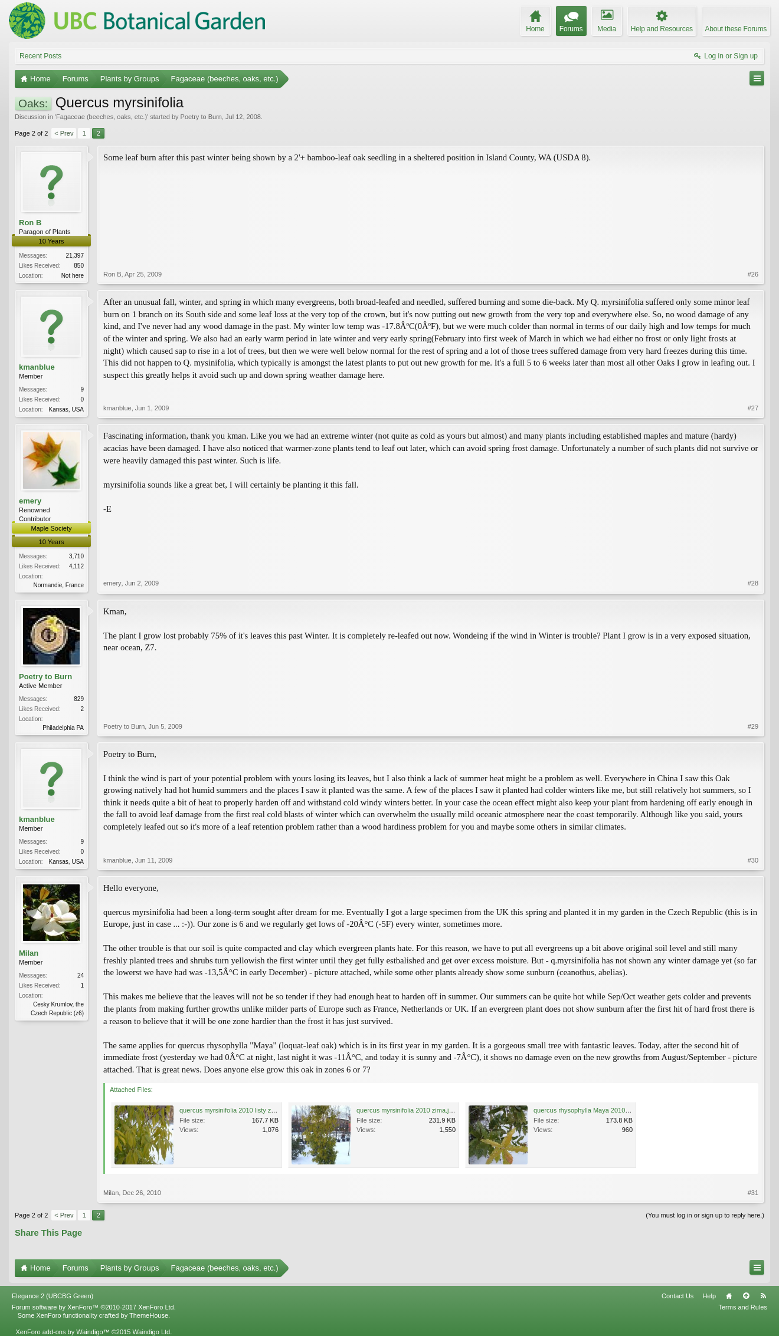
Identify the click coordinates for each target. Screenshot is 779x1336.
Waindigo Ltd (151, 1331)
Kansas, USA (66, 409)
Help (709, 1295)
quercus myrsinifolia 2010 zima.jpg (406, 1110)
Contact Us (677, 1295)
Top (746, 1296)
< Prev (63, 133)
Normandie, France (58, 585)
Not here (72, 275)
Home (729, 1296)
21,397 (75, 255)
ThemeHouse (148, 1315)
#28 (753, 583)
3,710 (76, 556)
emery (30, 500)
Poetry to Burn (201, 116)
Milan (28, 953)
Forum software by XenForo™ (94, 1307)
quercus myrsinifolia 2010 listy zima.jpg (235, 1110)
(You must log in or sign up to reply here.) (705, 1215)
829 (79, 699)
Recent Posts (40, 56)
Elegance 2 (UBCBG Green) (52, 1295)
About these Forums (736, 29)
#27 (753, 408)
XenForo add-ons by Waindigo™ (62, 1331)
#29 (753, 726)
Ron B (30, 222)
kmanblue (37, 367)
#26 (753, 274)
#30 (753, 860)
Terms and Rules (742, 1307)
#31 (753, 1192)
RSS (763, 1296)
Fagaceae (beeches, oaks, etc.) (101, 116)
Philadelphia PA (63, 728)
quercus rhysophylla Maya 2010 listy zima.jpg (598, 1110)
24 (80, 975)
